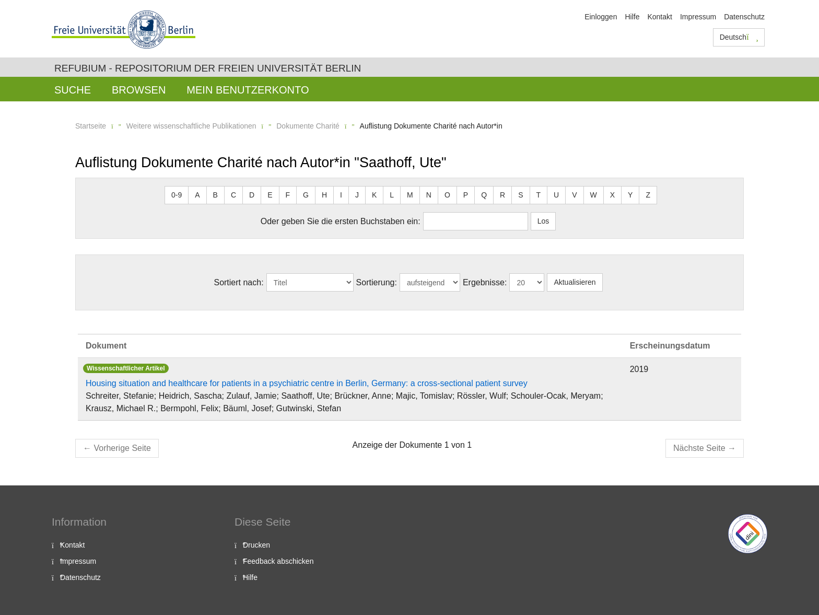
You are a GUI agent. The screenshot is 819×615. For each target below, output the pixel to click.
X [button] (612, 195)
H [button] (324, 195)
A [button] (197, 195)
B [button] (215, 195)
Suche (72, 90)
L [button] (392, 195)
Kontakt (659, 17)
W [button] (593, 195)
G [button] (306, 195)
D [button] (251, 195)
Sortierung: (376, 282)
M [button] (410, 195)
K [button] (374, 195)
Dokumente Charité (308, 126)
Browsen (139, 90)
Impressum (698, 17)
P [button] (465, 195)
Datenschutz (744, 17)
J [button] (357, 195)
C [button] (233, 195)
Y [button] (630, 195)
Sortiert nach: (238, 282)
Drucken (256, 545)
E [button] (269, 195)
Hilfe (632, 17)
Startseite (90, 126)
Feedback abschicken (278, 561)
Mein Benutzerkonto (247, 90)
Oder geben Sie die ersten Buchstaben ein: (340, 221)
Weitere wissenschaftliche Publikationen (191, 126)
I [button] (341, 195)
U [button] (556, 195)
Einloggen (600, 17)
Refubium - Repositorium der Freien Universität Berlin (207, 68)
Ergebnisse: (485, 282)
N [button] (428, 195)
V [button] (574, 195)
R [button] (502, 195)
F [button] (288, 195)
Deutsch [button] (739, 37)
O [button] (447, 195)
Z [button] (648, 195)
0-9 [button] (176, 195)
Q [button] (484, 195)
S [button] (520, 195)
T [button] (538, 195)
